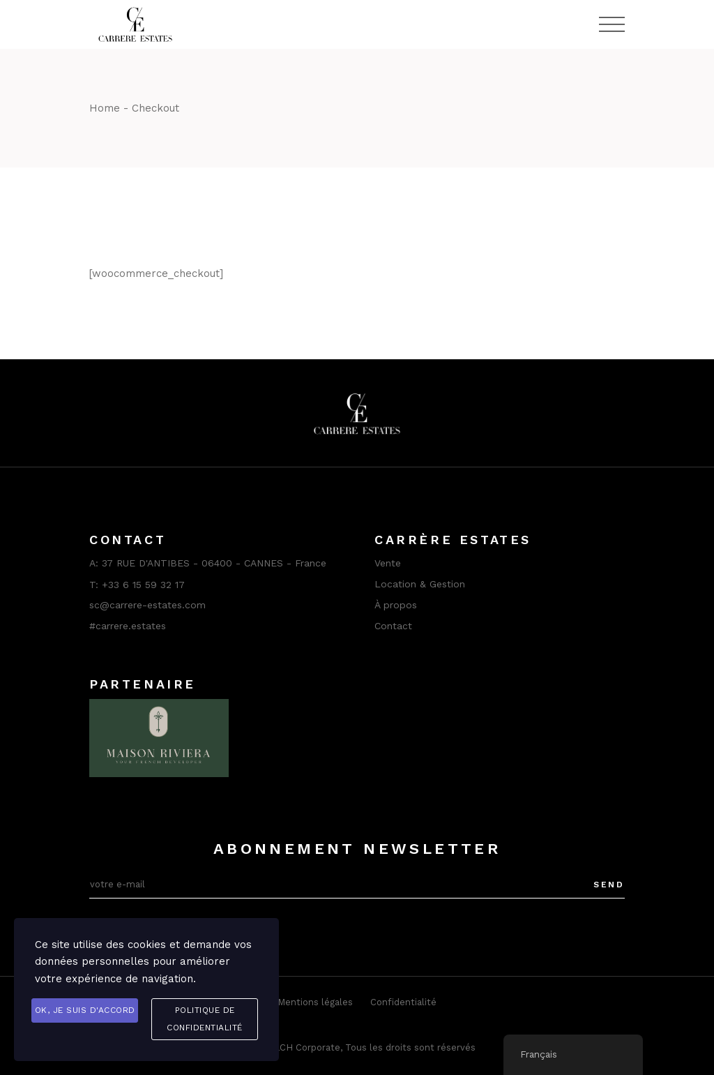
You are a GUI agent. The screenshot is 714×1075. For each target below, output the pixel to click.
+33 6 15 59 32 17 (143, 584)
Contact (393, 625)
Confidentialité (403, 1002)
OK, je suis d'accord (85, 1010)
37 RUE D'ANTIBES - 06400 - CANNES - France (214, 563)
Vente (387, 563)
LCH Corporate (307, 1047)
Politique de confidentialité (205, 1018)
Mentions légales (315, 1002)
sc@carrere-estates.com (147, 604)
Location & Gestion (419, 583)
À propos (395, 604)
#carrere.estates (127, 625)
